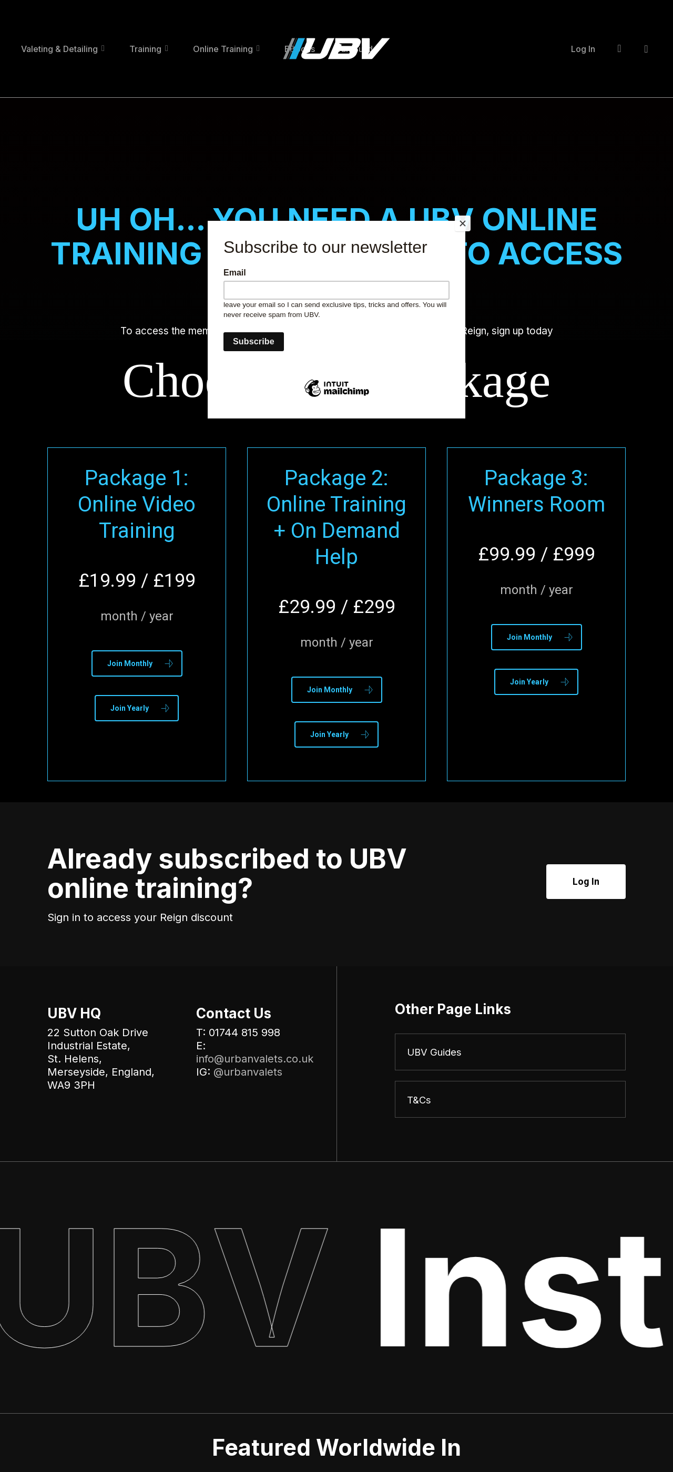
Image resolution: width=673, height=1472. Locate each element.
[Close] (463, 223)
